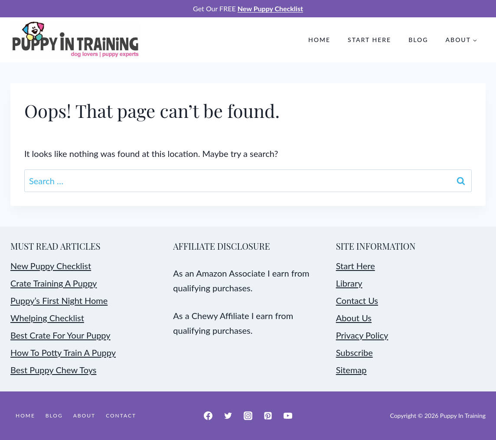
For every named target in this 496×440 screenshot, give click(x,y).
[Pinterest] (268, 415)
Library (349, 283)
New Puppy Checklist (50, 266)
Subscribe (354, 352)
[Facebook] (208, 415)
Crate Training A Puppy (53, 283)
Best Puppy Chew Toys (53, 370)
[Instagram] (248, 415)
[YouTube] (288, 415)
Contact (121, 415)
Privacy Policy (362, 335)
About (84, 415)
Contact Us (357, 300)
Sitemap (351, 370)
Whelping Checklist (47, 318)
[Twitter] (228, 415)
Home (319, 39)
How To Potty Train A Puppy (63, 352)
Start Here (369, 39)
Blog (418, 39)
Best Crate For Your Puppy (60, 335)
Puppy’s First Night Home (59, 300)
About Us (354, 318)
